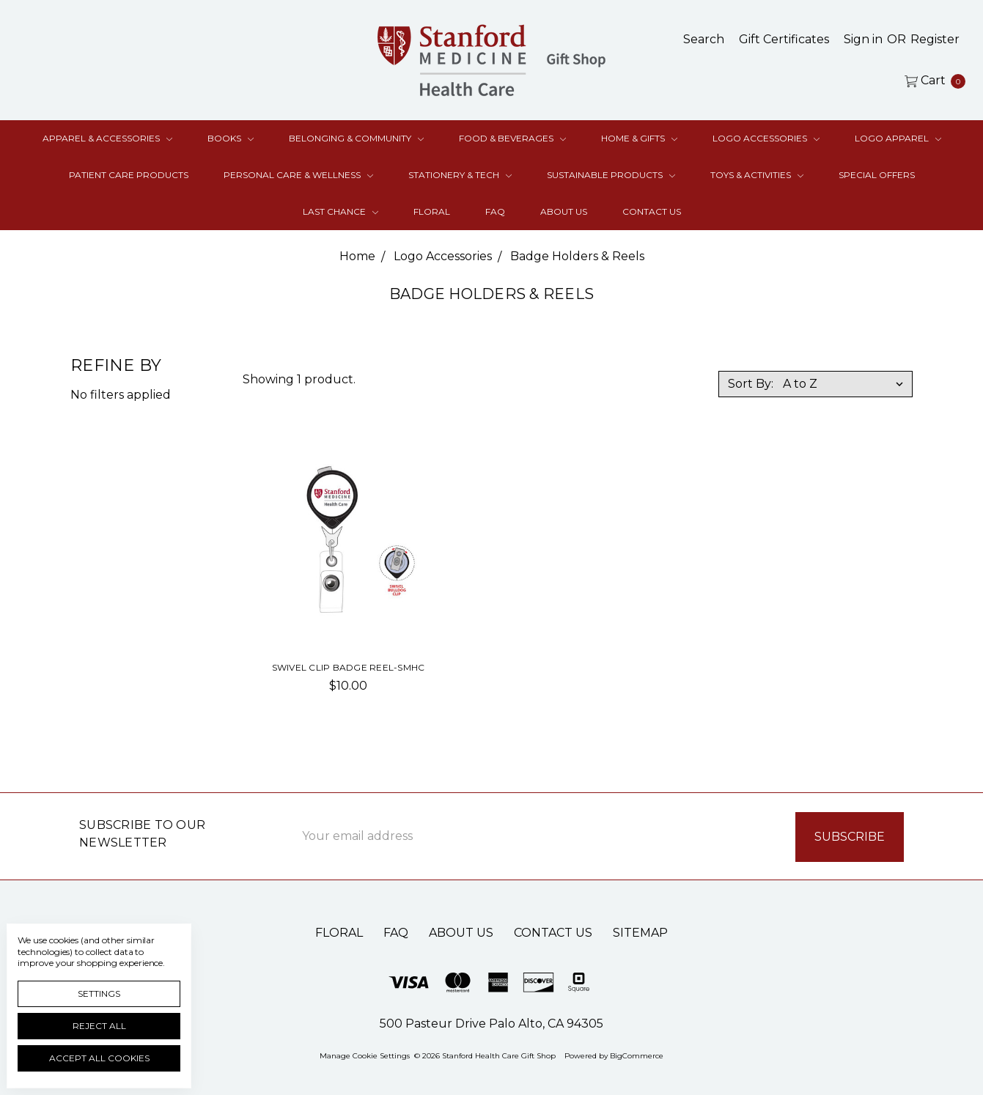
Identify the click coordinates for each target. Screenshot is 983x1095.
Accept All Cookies (99, 1057)
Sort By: (750, 384)
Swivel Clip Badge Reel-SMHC (348, 667)
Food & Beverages (512, 138)
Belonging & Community (356, 138)
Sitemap (640, 931)
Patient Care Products (128, 174)
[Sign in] (863, 39)
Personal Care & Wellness (298, 174)
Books (230, 138)
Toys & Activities (756, 174)
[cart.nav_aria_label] (931, 80)
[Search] (703, 39)
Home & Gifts (639, 138)
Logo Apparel (898, 138)
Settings (99, 993)
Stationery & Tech (460, 174)
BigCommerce (636, 1054)
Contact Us (651, 211)
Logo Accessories (766, 138)
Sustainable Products (611, 174)
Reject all (99, 1025)
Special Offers (877, 174)
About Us (563, 211)
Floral (431, 211)
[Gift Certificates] (784, 39)
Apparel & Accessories (107, 138)
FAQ (495, 211)
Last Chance (340, 211)
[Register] (935, 39)
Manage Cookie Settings (365, 1054)
